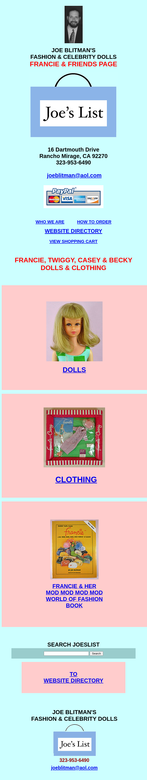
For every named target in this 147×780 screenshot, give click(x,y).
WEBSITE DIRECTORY (73, 681)
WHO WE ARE (50, 221)
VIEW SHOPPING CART (73, 241)
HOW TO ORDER (94, 221)
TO (73, 674)
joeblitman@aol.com (74, 175)
